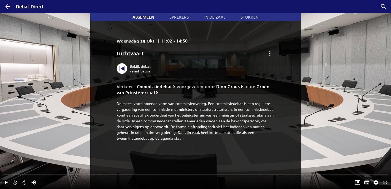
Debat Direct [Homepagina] (30, 6)
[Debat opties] (270, 53)
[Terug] (8, 6)
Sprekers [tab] (179, 17)
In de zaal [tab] (214, 17)
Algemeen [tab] (143, 17)
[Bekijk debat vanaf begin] (135, 68)
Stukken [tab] (250, 17)
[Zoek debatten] (383, 6)
